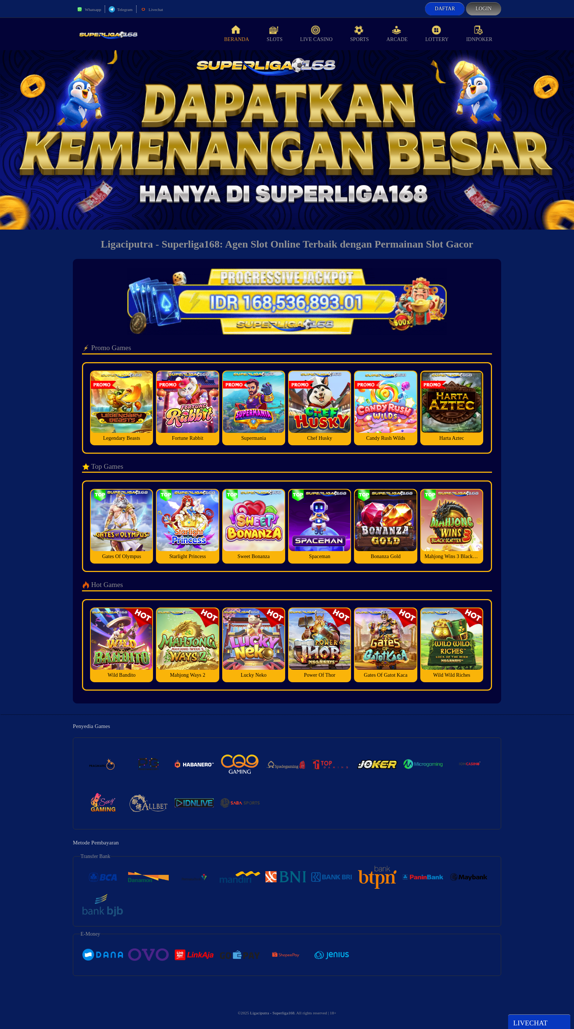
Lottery (437, 33)
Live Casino (316, 33)
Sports (359, 33)
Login (484, 8)
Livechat (151, 9)
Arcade (397, 33)
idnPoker (479, 33)
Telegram (121, 9)
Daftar (445, 8)
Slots (275, 33)
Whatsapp (89, 9)
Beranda (236, 33)
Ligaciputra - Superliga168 (272, 1013)
